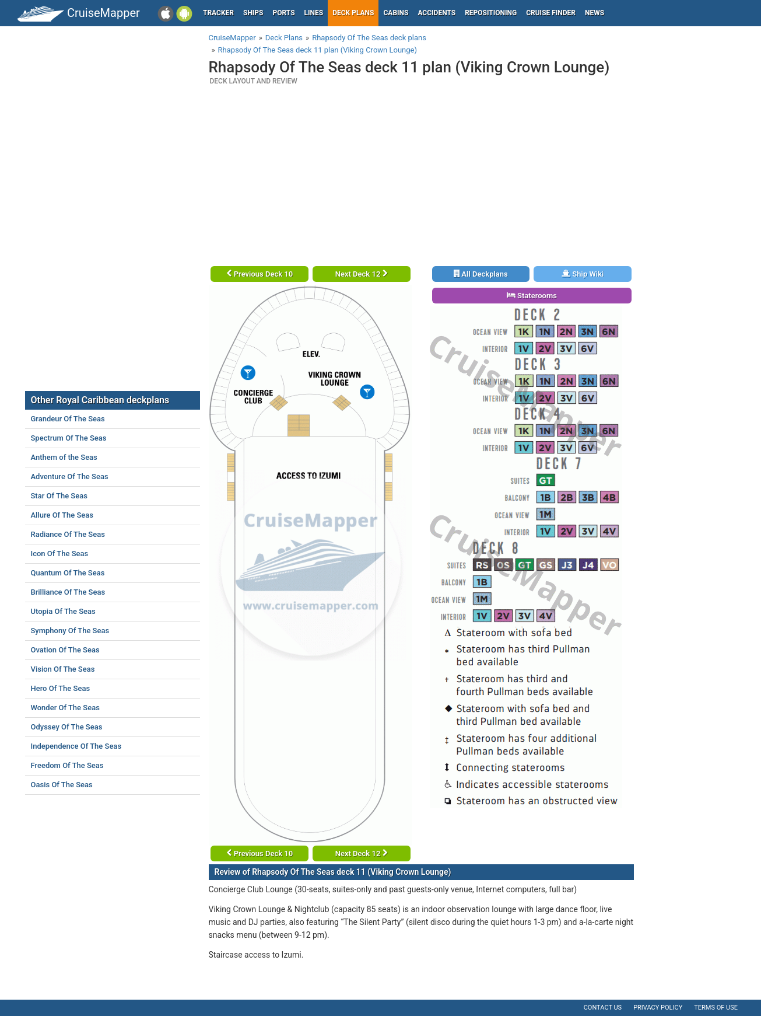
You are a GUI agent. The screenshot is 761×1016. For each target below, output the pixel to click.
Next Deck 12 (361, 274)
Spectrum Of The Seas (69, 438)
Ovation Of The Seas (65, 649)
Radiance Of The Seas (68, 534)
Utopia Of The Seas (63, 611)
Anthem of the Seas (64, 457)
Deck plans (353, 13)
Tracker (218, 13)
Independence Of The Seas (76, 746)
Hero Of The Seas (60, 688)
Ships (253, 13)
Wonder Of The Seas (65, 707)
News (594, 13)
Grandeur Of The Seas (68, 418)
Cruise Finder (551, 13)
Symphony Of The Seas (70, 630)
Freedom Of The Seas (67, 765)
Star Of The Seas (59, 495)
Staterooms (532, 295)
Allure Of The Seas (62, 515)
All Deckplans (481, 274)
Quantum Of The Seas (68, 572)
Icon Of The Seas (60, 553)
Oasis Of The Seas (62, 784)
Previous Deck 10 (259, 274)
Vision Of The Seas (63, 669)
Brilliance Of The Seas (68, 592)
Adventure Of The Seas (69, 476)
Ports (284, 13)
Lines (314, 13)
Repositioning (491, 13)
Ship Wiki (583, 274)
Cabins (395, 13)
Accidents (436, 13)
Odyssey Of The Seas (67, 726)
